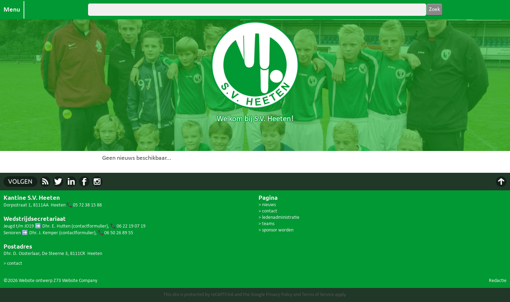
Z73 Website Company (75, 280)
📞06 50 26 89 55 (115, 233)
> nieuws (267, 205)
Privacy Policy (279, 294)
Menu (12, 9)
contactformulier (89, 226)
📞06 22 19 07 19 (127, 226)
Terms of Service (318, 294)
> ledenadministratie (279, 217)
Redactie (497, 280)
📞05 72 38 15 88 (84, 205)
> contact (13, 263)
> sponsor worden (276, 230)
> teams (266, 223)
